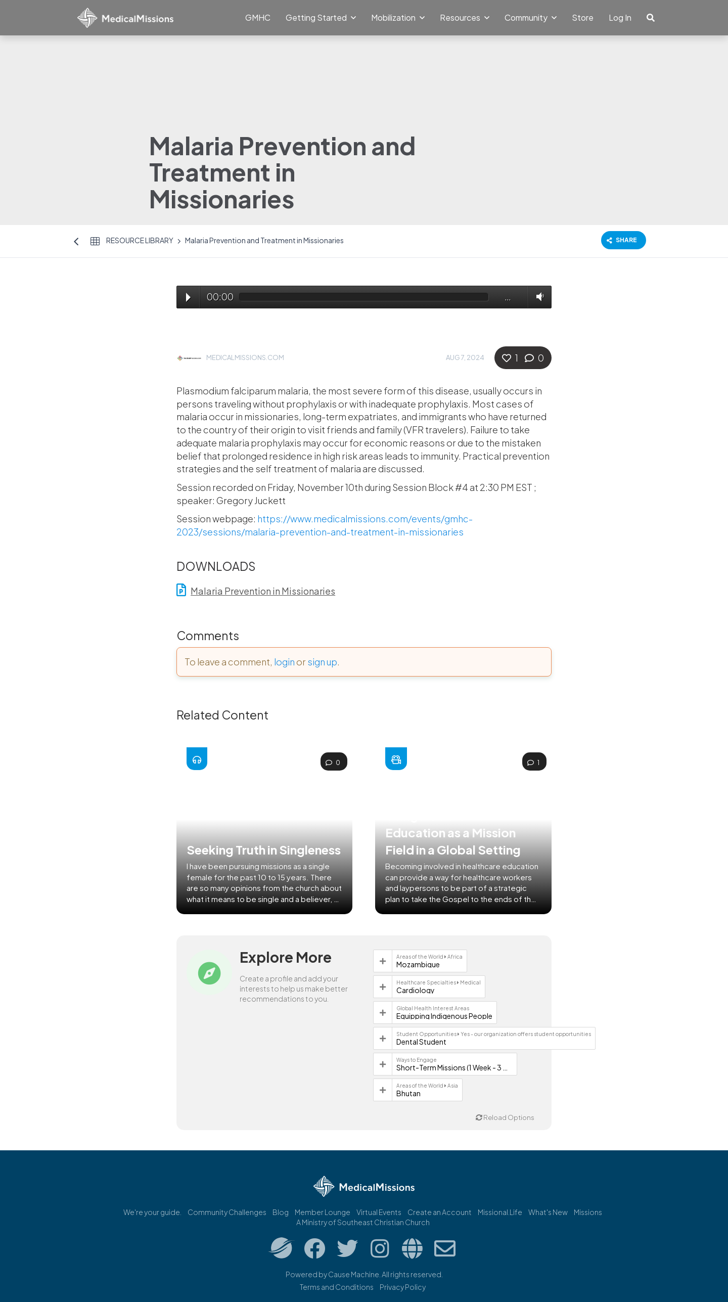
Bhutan (408, 1093)
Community (531, 17)
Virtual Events (378, 1212)
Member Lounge (322, 1212)
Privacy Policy (403, 1286)
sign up (322, 661)
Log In (620, 17)
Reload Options (505, 1117)
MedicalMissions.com (245, 357)
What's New (548, 1212)
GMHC (257, 17)
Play (188, 297)
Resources (464, 17)
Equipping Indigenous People (444, 1015)
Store (583, 17)
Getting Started (321, 17)
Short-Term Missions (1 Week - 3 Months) (454, 1067)
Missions (588, 1212)
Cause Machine (353, 1274)
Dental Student (421, 1041)
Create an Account (439, 1212)
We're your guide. (152, 1212)
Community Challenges (227, 1212)
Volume (537, 296)
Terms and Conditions (337, 1286)
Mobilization (398, 17)
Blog (280, 1212)
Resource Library (139, 240)
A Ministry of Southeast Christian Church (363, 1222)
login (284, 661)
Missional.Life (500, 1212)
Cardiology (415, 990)
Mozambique (418, 964)
